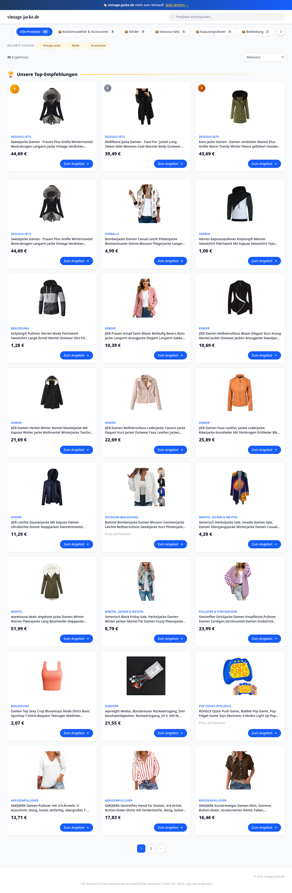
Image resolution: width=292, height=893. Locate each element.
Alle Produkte (34, 31)
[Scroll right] (281, 31)
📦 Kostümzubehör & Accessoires (86, 31)
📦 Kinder (135, 31)
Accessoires (96, 45)
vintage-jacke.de (23, 16)
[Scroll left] (11, 31)
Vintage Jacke (50, 45)
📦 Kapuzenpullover (214, 31)
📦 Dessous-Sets (170, 31)
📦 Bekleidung (256, 31)
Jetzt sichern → (177, 5)
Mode (73, 45)
